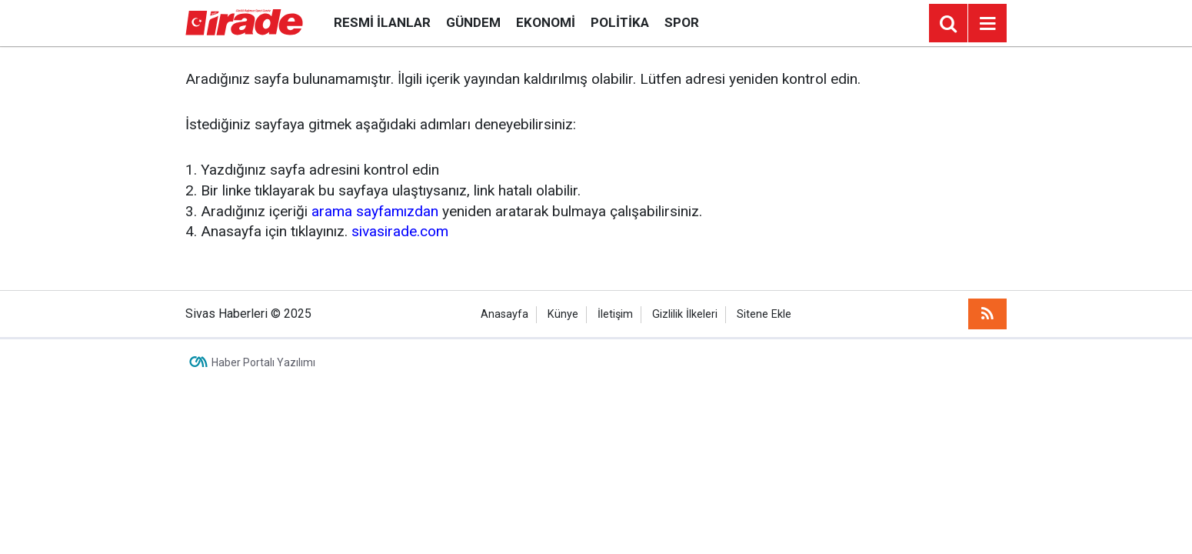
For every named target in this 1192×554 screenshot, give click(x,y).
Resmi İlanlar (382, 22)
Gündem (473, 22)
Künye (563, 314)
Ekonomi (545, 22)
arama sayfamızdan (374, 211)
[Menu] (987, 24)
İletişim (615, 314)
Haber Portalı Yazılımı (263, 362)
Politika (620, 22)
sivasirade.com (399, 231)
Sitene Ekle (764, 314)
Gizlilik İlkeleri (685, 314)
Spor (681, 22)
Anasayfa (504, 314)
